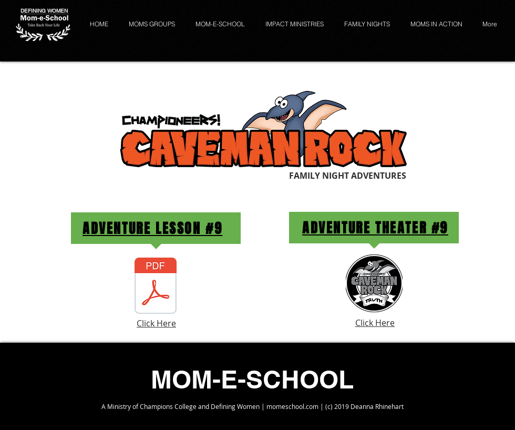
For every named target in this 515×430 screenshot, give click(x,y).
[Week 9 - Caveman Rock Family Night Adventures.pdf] (155, 287)
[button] (222, 24)
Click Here (156, 323)
